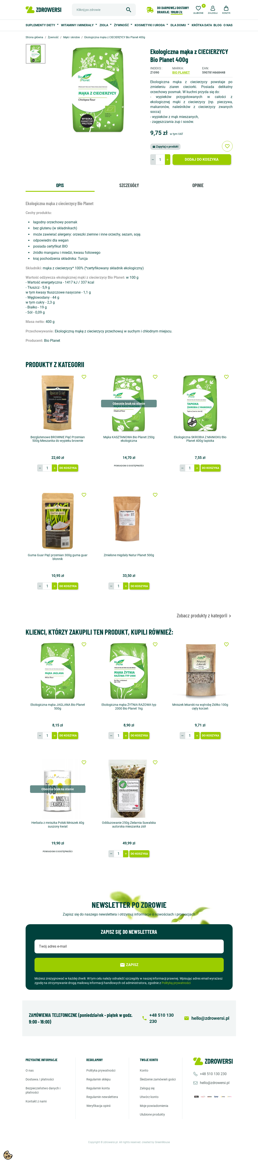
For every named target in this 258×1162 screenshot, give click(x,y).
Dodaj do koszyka (202, 159)
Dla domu (179, 25)
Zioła (104, 25)
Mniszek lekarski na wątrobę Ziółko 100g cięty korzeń (200, 706)
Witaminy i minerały (77, 25)
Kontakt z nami (36, 1101)
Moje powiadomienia (154, 1106)
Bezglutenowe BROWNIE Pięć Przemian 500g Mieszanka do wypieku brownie (57, 438)
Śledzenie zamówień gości (158, 1079)
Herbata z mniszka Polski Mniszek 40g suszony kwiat (57, 824)
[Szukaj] (104, 10)
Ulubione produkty (152, 1114)
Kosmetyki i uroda (150, 25)
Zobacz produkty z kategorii (205, 615)
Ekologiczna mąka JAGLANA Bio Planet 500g (57, 706)
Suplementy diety (41, 25)
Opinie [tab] (198, 185)
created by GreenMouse (156, 1142)
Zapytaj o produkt (165, 146)
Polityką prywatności (176, 983)
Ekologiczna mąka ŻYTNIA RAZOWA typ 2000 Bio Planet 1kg (129, 706)
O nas (228, 25)
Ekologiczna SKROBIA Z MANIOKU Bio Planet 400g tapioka (200, 438)
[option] (39, 54)
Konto (144, 1070)
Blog (217, 25)
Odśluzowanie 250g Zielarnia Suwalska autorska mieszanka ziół (129, 824)
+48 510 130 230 (213, 1074)
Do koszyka (68, 468)
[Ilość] (160, 159)
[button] (213, 9)
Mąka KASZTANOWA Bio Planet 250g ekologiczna (128, 438)
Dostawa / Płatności (40, 1079)
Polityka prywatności (100, 1070)
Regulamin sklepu (98, 1079)
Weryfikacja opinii (98, 1106)
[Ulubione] (198, 9)
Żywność (122, 25)
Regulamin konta (98, 1088)
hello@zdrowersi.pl (215, 1083)
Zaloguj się (147, 1088)
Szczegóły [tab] (129, 185)
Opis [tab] (60, 185)
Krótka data (202, 25)
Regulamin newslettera (102, 1097)
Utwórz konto (149, 1097)
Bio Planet (181, 72)
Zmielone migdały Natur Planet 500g (129, 555)
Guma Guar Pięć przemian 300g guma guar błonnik (57, 557)
